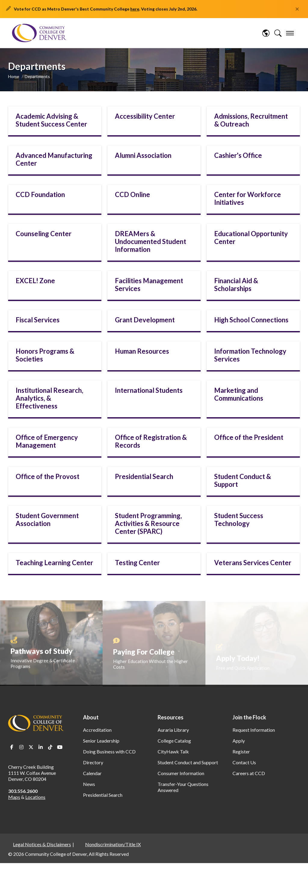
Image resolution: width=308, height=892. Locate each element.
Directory (93, 762)
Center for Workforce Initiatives (247, 198)
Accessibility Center (145, 116)
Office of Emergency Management (47, 441)
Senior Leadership (101, 740)
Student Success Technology (238, 519)
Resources (170, 717)
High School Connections (251, 320)
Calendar (92, 773)
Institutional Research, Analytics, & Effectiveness (49, 398)
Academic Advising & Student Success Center (51, 120)
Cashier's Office (238, 155)
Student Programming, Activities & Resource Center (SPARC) (148, 523)
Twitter (31, 747)
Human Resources (142, 351)
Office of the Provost (47, 476)
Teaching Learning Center (54, 563)
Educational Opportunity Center (251, 238)
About (91, 717)
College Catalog (174, 740)
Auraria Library (173, 730)
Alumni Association (143, 155)
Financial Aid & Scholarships (236, 285)
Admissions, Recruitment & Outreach (251, 120)
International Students (149, 390)
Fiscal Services (38, 320)
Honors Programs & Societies (45, 355)
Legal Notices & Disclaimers (42, 844)
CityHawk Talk (173, 751)
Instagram (21, 747)
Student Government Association (47, 519)
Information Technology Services (250, 355)
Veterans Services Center (252, 563)
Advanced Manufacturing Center (54, 159)
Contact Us (244, 762)
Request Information (254, 730)
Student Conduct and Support (188, 762)
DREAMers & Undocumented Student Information (150, 241)
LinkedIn (40, 747)
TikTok (50, 747)
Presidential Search (144, 476)
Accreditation (97, 730)
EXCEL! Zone (35, 281)
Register (241, 751)
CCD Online (132, 194)
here (134, 8)
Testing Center (137, 563)
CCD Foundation (40, 194)
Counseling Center (44, 234)
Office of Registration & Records (151, 441)
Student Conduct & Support (242, 480)
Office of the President (248, 437)
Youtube (59, 747)
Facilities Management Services (149, 285)
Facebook (11, 747)
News (89, 784)
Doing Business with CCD (109, 751)
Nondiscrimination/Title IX (113, 844)
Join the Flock (249, 717)
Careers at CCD (249, 773)
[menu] (290, 33)
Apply (239, 740)
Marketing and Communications (238, 394)
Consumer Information (181, 773)
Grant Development (145, 320)
